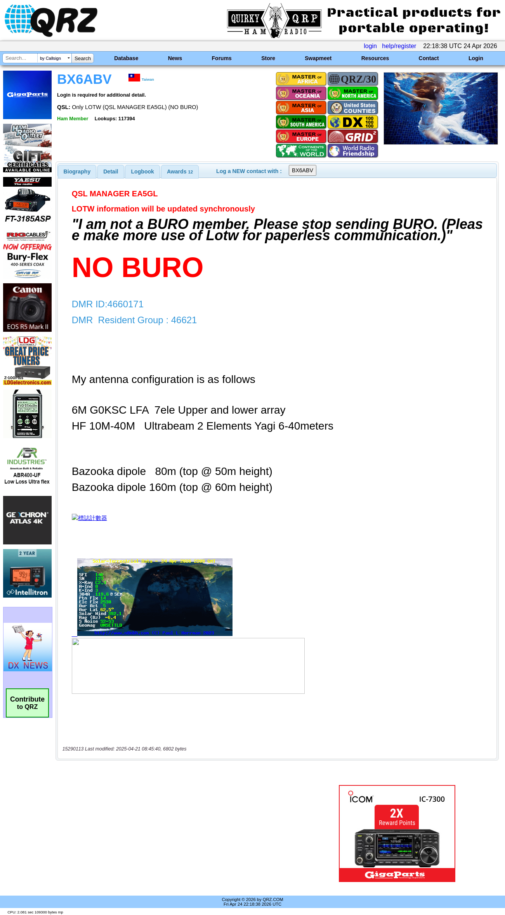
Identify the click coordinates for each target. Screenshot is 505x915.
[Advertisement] (181, 833)
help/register (399, 46)
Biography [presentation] (77, 171)
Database (126, 58)
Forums (222, 58)
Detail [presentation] (110, 171)
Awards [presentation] (180, 171)
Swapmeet (318, 58)
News (175, 58)
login (370, 46)
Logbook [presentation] (142, 171)
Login (476, 58)
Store (268, 58)
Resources (375, 58)
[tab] (77, 171)
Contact (429, 58)
